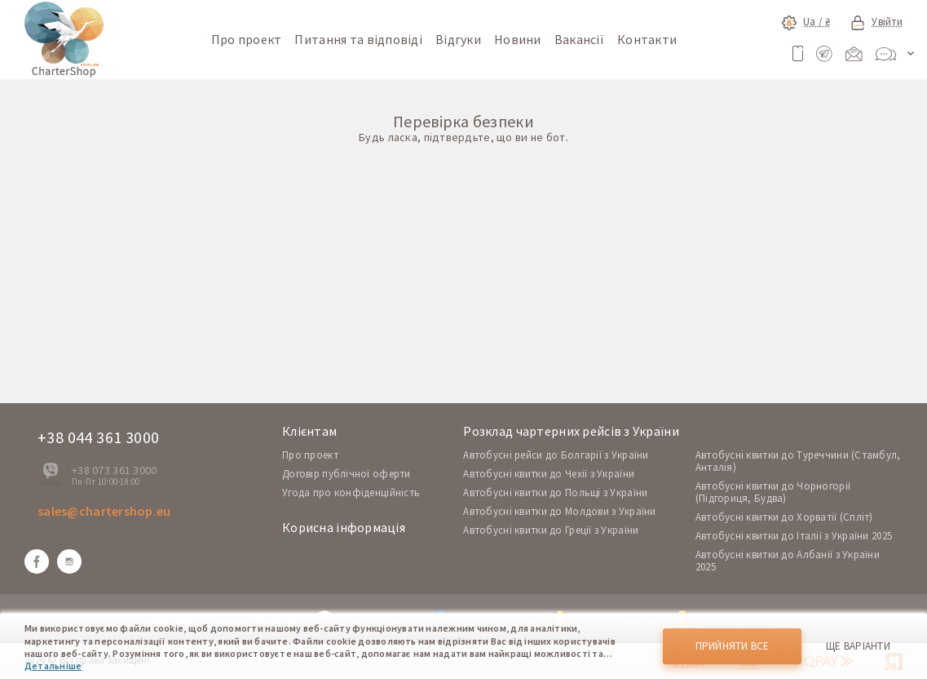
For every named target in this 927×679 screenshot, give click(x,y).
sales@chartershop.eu (104, 511)
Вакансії (579, 39)
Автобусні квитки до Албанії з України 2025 (787, 561)
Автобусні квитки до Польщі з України (555, 492)
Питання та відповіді (358, 39)
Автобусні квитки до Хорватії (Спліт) (784, 517)
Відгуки (458, 39)
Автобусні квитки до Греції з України (550, 530)
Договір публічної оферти (346, 474)
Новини (517, 39)
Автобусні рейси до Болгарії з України (555, 455)
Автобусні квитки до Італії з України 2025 (793, 536)
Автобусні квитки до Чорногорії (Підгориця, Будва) (772, 492)
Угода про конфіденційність (351, 492)
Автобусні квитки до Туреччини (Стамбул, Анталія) (798, 461)
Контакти (647, 39)
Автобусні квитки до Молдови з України (559, 511)
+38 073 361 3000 (114, 470)
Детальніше (53, 665)
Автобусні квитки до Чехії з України (548, 474)
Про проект (246, 39)
